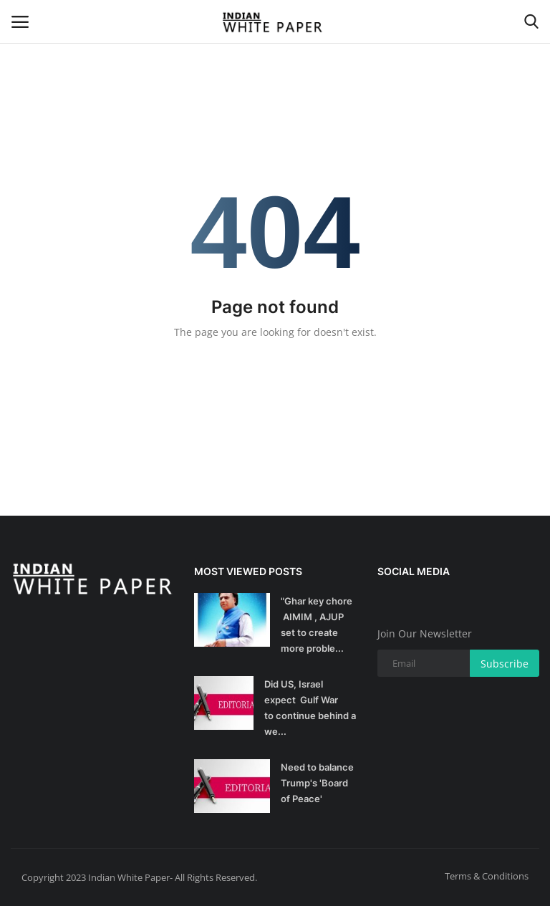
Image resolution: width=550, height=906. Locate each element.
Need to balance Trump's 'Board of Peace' (317, 782)
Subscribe (505, 663)
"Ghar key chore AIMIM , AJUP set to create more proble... (316, 624)
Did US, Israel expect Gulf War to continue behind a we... (310, 707)
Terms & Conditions (487, 875)
